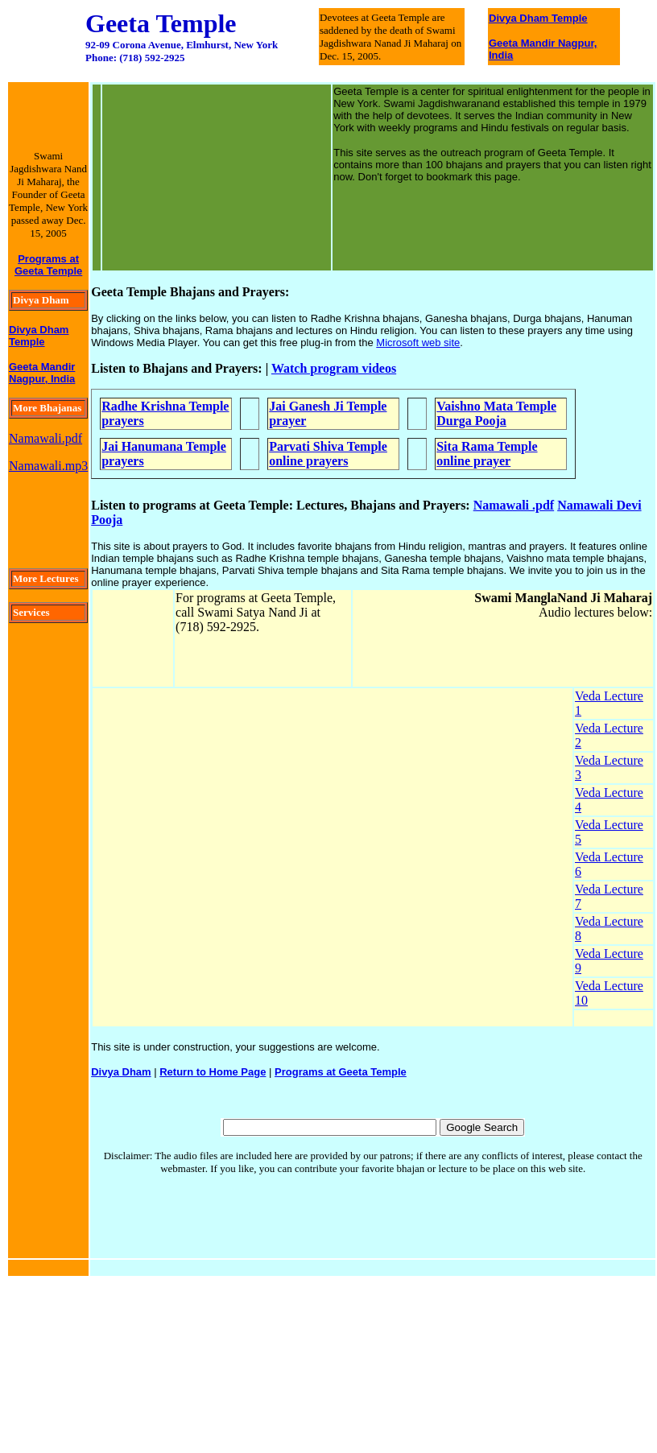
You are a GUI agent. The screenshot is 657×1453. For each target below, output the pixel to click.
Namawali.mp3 (48, 466)
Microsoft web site (418, 342)
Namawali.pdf (45, 438)
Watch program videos (333, 368)
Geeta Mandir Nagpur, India (42, 373)
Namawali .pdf (513, 505)
